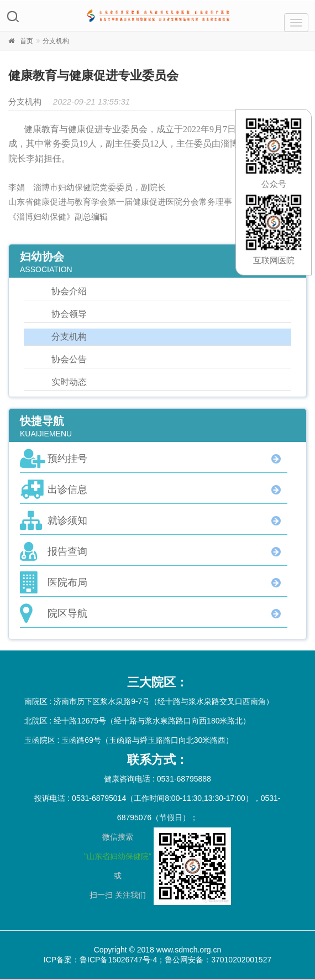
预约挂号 (67, 458)
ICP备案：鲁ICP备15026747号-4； (104, 959)
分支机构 (69, 336)
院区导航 (67, 613)
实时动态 (69, 382)
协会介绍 (69, 291)
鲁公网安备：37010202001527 (218, 959)
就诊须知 (67, 520)
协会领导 (69, 314)
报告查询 (67, 551)
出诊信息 (67, 489)
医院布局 (67, 582)
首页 (26, 41)
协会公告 (69, 359)
